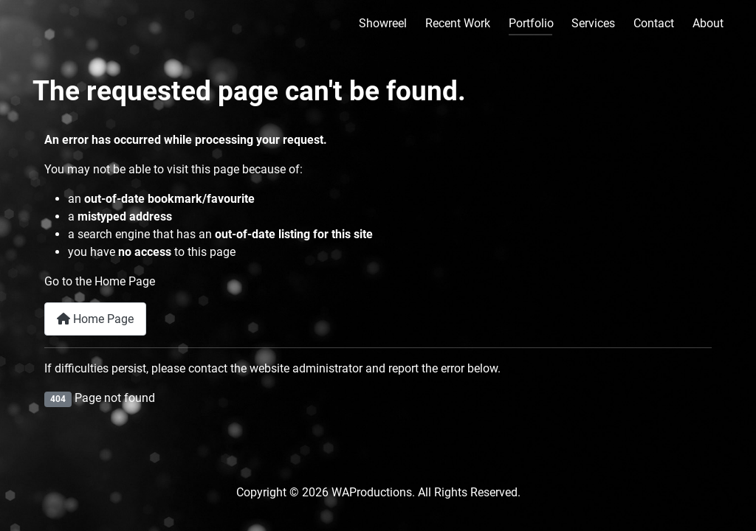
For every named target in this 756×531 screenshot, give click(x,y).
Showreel (383, 23)
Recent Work (457, 23)
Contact (653, 23)
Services (593, 23)
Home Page (95, 319)
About (708, 23)
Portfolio (531, 23)
